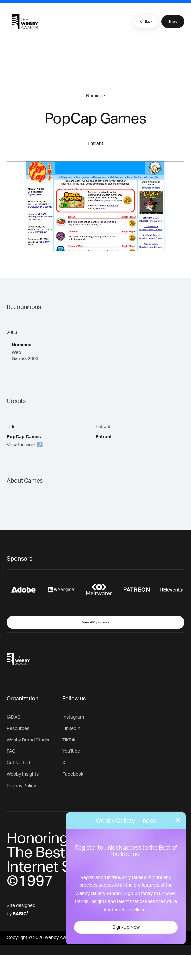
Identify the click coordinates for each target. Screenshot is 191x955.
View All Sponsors (95, 622)
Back (145, 21)
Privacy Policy (21, 786)
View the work (21, 445)
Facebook (72, 774)
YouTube (71, 751)
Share (172, 21)
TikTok (68, 740)
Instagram (73, 717)
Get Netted (18, 763)
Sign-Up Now (126, 927)
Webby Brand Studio (28, 740)
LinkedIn (71, 728)
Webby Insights (23, 774)
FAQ (11, 751)
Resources (18, 728)
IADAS (13, 717)
